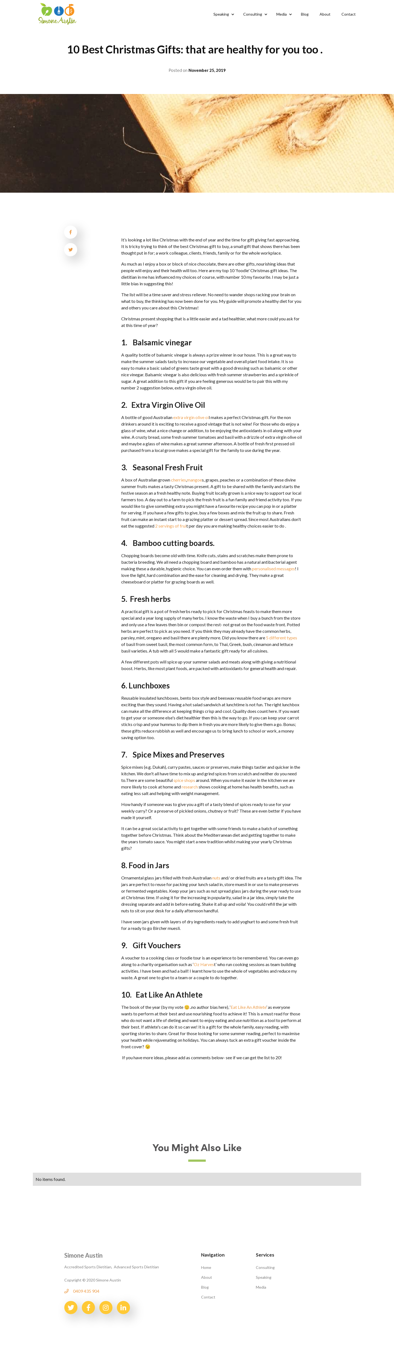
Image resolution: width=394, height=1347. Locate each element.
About (206, 1277)
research (190, 786)
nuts (216, 877)
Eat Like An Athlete (248, 1007)
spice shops (184, 780)
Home (206, 1267)
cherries (178, 479)
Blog (205, 1287)
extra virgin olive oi (191, 417)
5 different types (281, 637)
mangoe (194, 479)
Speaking (263, 1277)
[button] (223, 14)
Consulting (265, 1267)
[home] (57, 13)
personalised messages (273, 568)
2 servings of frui (170, 525)
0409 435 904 (86, 1291)
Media (261, 1287)
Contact (208, 1297)
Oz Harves (204, 964)
